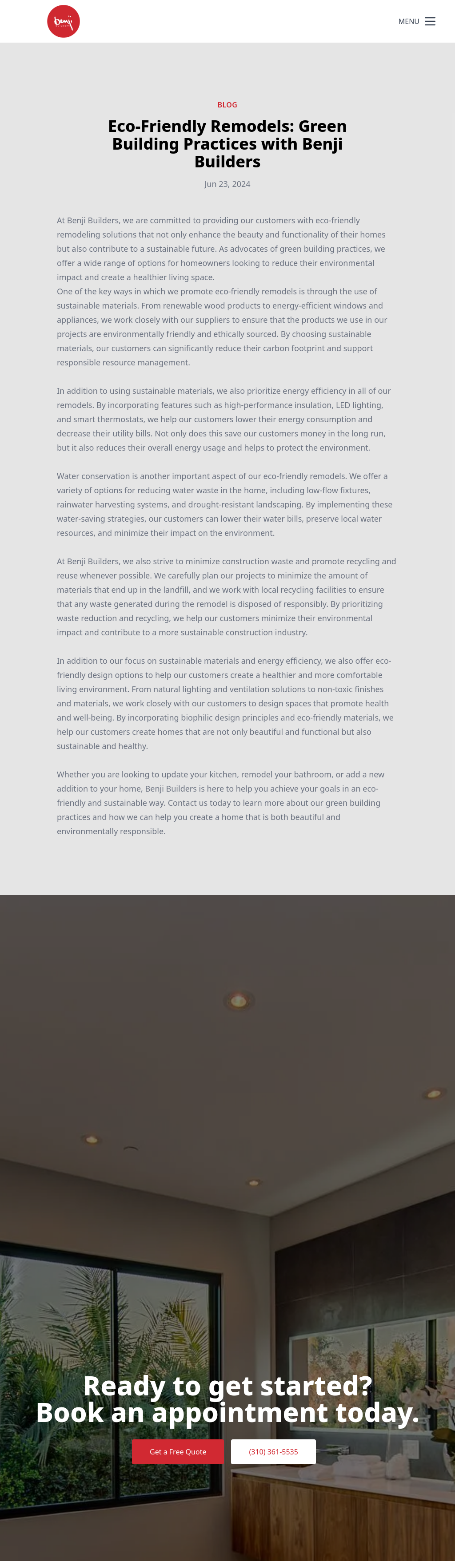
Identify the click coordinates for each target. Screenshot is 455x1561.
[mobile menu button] (430, 21)
